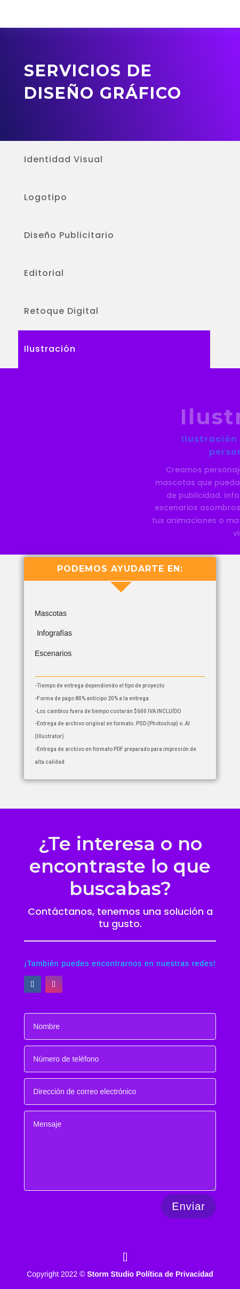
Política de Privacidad (174, 1274)
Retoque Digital (61, 312)
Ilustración (50, 350)
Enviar (188, 1206)
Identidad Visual (63, 160)
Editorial (44, 274)
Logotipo (45, 198)
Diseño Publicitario (69, 236)
